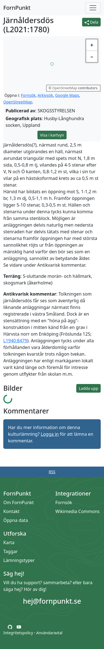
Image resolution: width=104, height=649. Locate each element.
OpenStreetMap (64, 88)
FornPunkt (17, 7)
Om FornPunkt (18, 502)
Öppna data (15, 520)
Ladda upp (88, 388)
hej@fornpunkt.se (52, 601)
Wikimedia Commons (77, 511)
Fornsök (28, 95)
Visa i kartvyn (52, 135)
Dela (91, 22)
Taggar (10, 551)
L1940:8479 (15, 341)
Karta (8, 542)
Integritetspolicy (18, 632)
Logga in (50, 434)
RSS (52, 471)
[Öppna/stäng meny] (93, 7)
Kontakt (11, 511)
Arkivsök (45, 95)
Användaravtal (49, 632)
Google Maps (67, 95)
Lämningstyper (19, 560)
